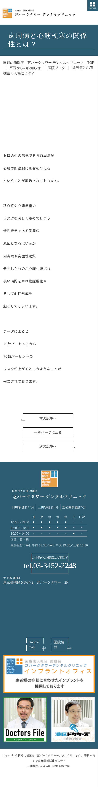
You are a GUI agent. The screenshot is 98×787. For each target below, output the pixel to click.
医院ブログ (56, 68)
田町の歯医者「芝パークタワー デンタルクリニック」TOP (48, 63)
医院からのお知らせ (25, 68)
